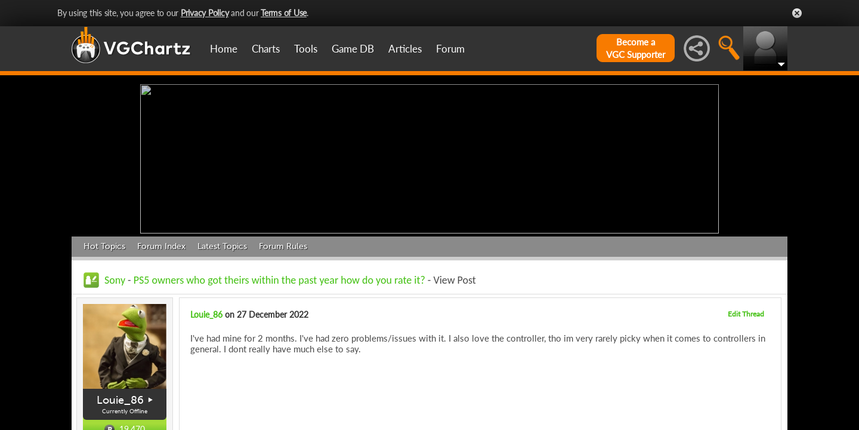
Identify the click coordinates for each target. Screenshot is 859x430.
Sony (114, 277)
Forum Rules (283, 243)
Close (797, 13)
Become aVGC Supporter (635, 48)
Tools (305, 48)
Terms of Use (284, 13)
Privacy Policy (205, 13)
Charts (266, 48)
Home (223, 48)
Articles (405, 48)
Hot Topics (104, 243)
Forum (450, 48)
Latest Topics (222, 243)
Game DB (353, 48)
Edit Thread (746, 310)
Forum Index (161, 243)
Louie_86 (120, 397)
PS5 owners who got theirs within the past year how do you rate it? (279, 277)
